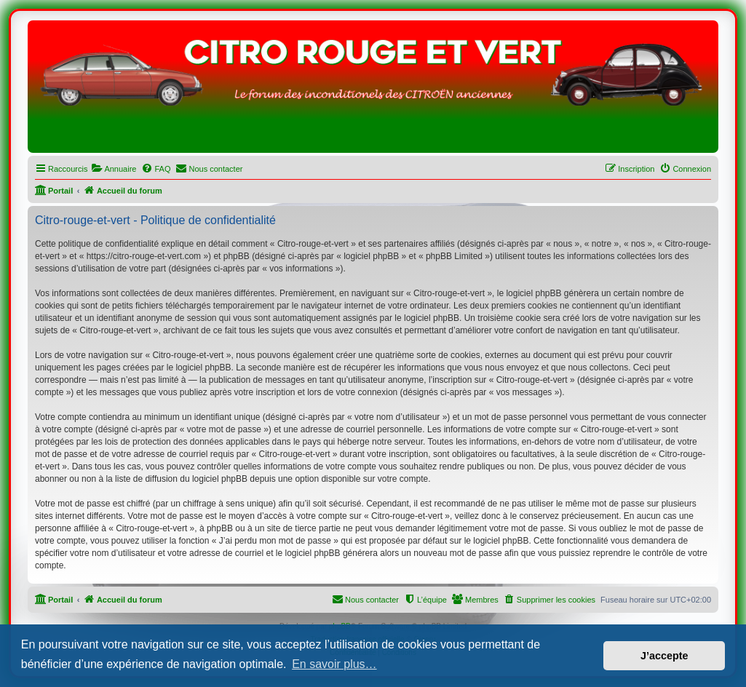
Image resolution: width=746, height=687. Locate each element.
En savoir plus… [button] (334, 664)
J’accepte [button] (664, 656)
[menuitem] (113, 169)
